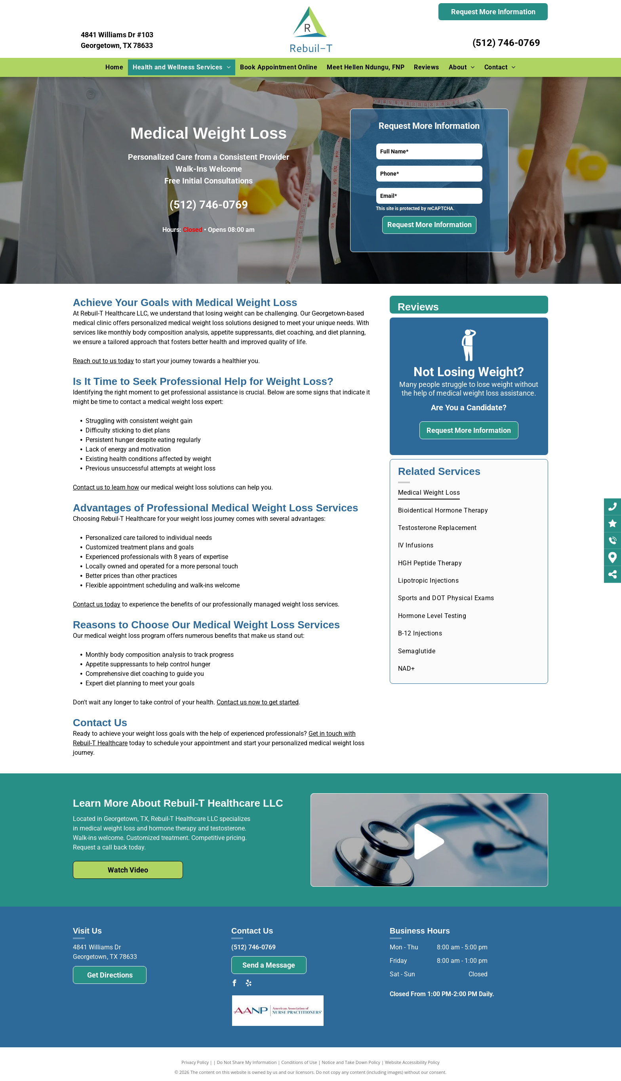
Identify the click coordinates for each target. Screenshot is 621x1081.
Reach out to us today (103, 361)
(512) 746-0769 (506, 42)
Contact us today (96, 604)
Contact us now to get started (258, 702)
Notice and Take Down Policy (351, 1062)
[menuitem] (114, 67)
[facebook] (234, 984)
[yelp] (249, 984)
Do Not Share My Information (247, 1062)
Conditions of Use (299, 1062)
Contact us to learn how (106, 487)
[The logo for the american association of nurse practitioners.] (278, 1011)
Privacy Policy (195, 1062)
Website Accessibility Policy (412, 1062)
